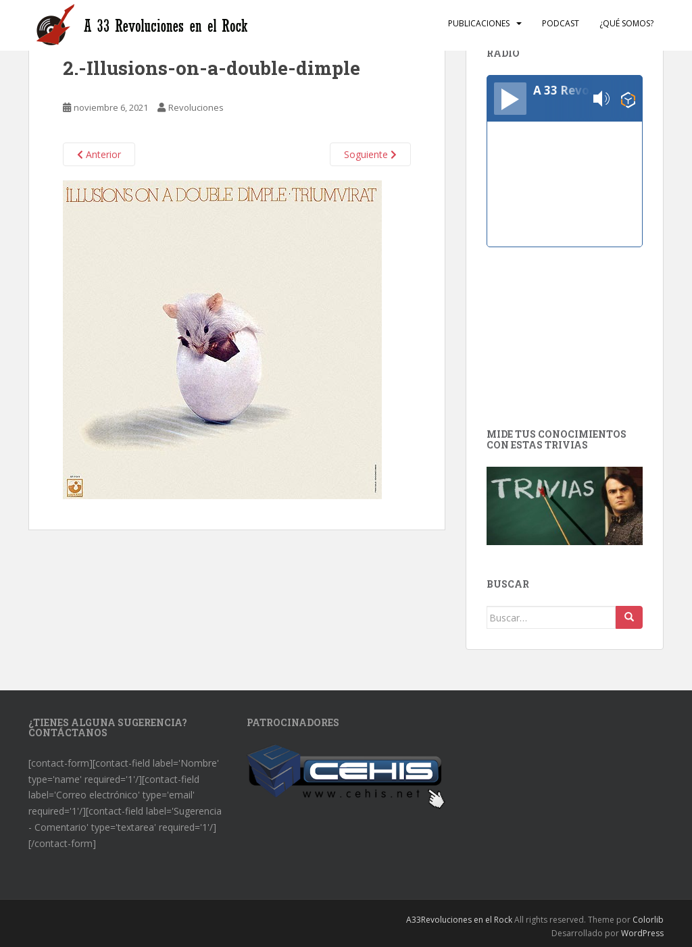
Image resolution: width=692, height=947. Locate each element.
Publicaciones (479, 23)
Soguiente (370, 154)
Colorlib (648, 919)
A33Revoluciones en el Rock (459, 919)
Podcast (560, 23)
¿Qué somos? (626, 23)
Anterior (99, 154)
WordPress (642, 933)
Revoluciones (196, 107)
